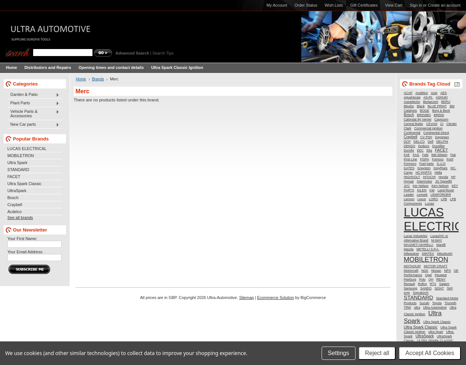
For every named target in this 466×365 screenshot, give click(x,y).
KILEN (421, 190)
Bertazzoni (430, 102)
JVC (407, 186)
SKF (450, 288)
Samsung (410, 288)
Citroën (451, 124)
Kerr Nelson (439, 186)
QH (430, 279)
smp (407, 293)
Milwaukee (411, 254)
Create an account (444, 5)
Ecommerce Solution (275, 297)
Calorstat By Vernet (417, 119)
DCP (407, 141)
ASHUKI (442, 97)
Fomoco (438, 159)
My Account (276, 5)
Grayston (424, 168)
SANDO (426, 288)
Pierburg (410, 279)
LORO (433, 199)
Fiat (453, 155)
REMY (440, 279)
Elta (429, 150)
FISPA (424, 159)
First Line (410, 159)
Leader (409, 195)
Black (421, 106)
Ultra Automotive (435, 307)
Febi (425, 155)
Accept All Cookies (429, 353)
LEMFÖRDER (441, 195)
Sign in (416, 5)
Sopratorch (421, 293)
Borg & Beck (441, 110)
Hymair (409, 181)
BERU (446, 102)
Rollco (422, 284)
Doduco (423, 146)
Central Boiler (413, 124)
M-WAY (436, 240)
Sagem (444, 284)
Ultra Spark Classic (24, 183)
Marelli (441, 245)
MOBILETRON (20, 155)
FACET (13, 176)
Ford (449, 159)
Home (81, 79)
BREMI (439, 115)
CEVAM (431, 124)
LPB (444, 199)
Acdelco (14, 211)
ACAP (408, 93)
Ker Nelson (420, 186)
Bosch (12, 197)
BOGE (424, 110)
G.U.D (441, 164)
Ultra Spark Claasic (437, 322)
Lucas (429, 203)
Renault (409, 284)
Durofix (409, 150)
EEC (420, 150)
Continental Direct (436, 133)
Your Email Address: (25, 252)
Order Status (306, 5)
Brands (98, 79)
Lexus (421, 199)
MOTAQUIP (412, 266)
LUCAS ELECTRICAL (26, 148)
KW (432, 190)
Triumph (450, 303)
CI (442, 124)
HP (453, 177)
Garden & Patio (33, 94)
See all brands (20, 217)
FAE (407, 155)
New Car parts (33, 124)
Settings (338, 353)
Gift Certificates (364, 5)
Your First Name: (22, 238)
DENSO (409, 146)
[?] (457, 84)
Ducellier (438, 146)
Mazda (408, 249)
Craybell (14, 204)
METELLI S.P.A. (427, 249)
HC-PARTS (424, 172)
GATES (409, 168)
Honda (443, 177)
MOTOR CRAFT (435, 266)
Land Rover (446, 190)
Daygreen (442, 137)
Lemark (422, 195)
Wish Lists (334, 5)
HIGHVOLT (412, 177)
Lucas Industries (415, 236)
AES (444, 93)
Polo (422, 279)
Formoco (410, 164)
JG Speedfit (443, 181)
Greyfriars (441, 168)
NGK (424, 270)
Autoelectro (412, 102)
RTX (433, 284)
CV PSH (426, 137)
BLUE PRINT (437, 106)
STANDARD (18, 169)
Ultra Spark (17, 162)
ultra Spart (435, 332)
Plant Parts (33, 103)
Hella (438, 172)
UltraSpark (16, 190)
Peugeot (440, 275)
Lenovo (409, 199)
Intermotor (424, 181)
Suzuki (424, 303)
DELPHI (442, 141)
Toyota (437, 303)
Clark (407, 128)
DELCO (419, 141)
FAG (416, 155)
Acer (434, 93)
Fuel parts (426, 164)
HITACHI (429, 177)
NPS (447, 270)
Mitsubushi (444, 254)
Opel (428, 275)
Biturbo (409, 106)
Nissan (436, 270)
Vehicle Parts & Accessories (33, 113)
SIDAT (439, 288)
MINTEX (428, 254)
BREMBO (424, 115)
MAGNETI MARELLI (418, 245)
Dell (430, 141)
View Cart (393, 5)
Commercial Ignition (428, 128)
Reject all (377, 353)
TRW (407, 307)
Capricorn (441, 119)
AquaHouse (412, 97)
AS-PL (427, 97)
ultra (417, 307)
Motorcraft (411, 270)
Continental (412, 133)
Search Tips (163, 53)
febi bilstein (439, 155)
